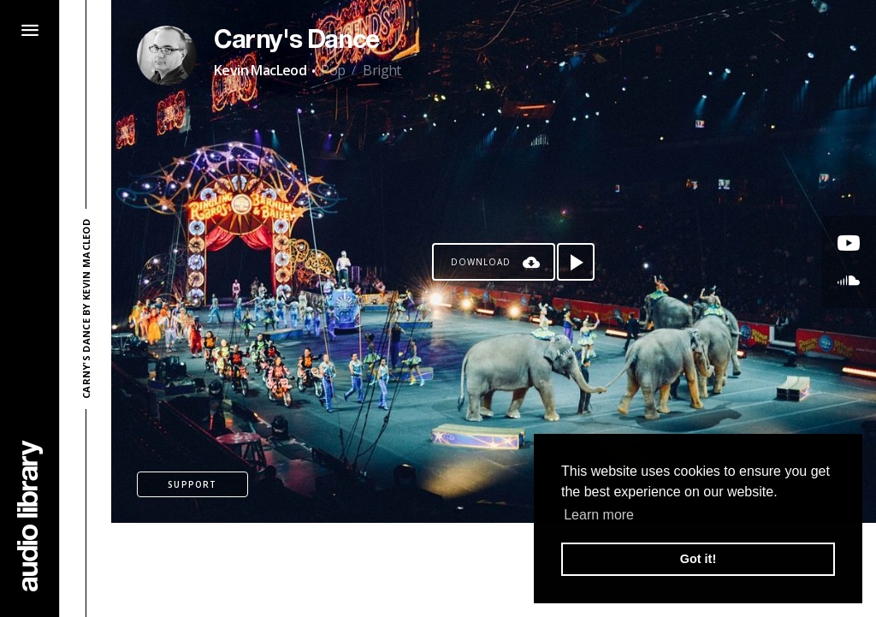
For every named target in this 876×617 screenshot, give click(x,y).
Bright (381, 70)
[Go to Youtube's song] (848, 243)
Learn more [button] (599, 514)
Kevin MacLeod (260, 70)
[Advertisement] (493, 569)
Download (481, 262)
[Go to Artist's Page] (167, 56)
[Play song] (576, 262)
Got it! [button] (698, 559)
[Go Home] (30, 515)
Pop (333, 70)
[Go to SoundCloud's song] (848, 281)
